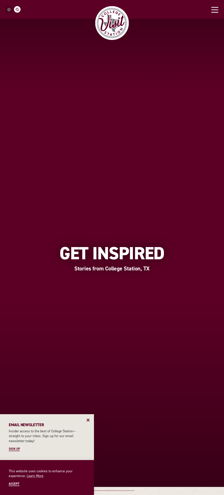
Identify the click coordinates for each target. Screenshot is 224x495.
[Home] (112, 23)
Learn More (35, 476)
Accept (14, 484)
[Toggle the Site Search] (17, 9)
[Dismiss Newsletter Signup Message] (88, 420)
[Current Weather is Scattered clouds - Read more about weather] (9, 9)
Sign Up (14, 449)
